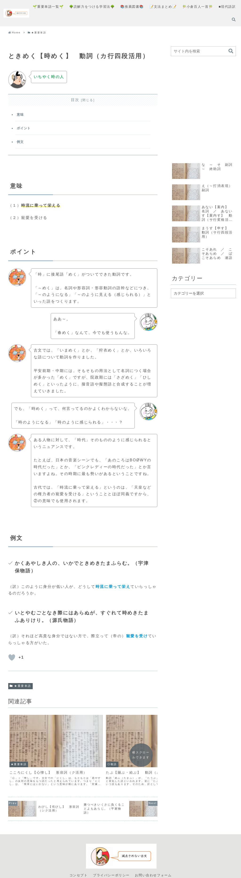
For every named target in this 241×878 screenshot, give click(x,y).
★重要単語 (20, 689)
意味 (20, 115)
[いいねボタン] (11, 660)
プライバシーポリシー (111, 859)
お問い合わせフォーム (153, 859)
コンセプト (78, 859)
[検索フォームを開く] (234, 19)
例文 (20, 144)
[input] (203, 51)
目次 (75, 100)
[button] (231, 51)
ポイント (24, 129)
